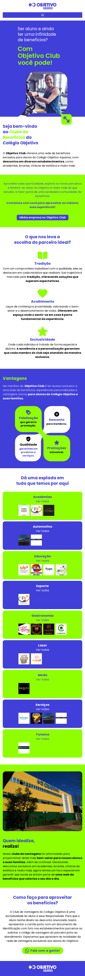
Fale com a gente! (42, 950)
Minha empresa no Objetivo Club (42, 217)
